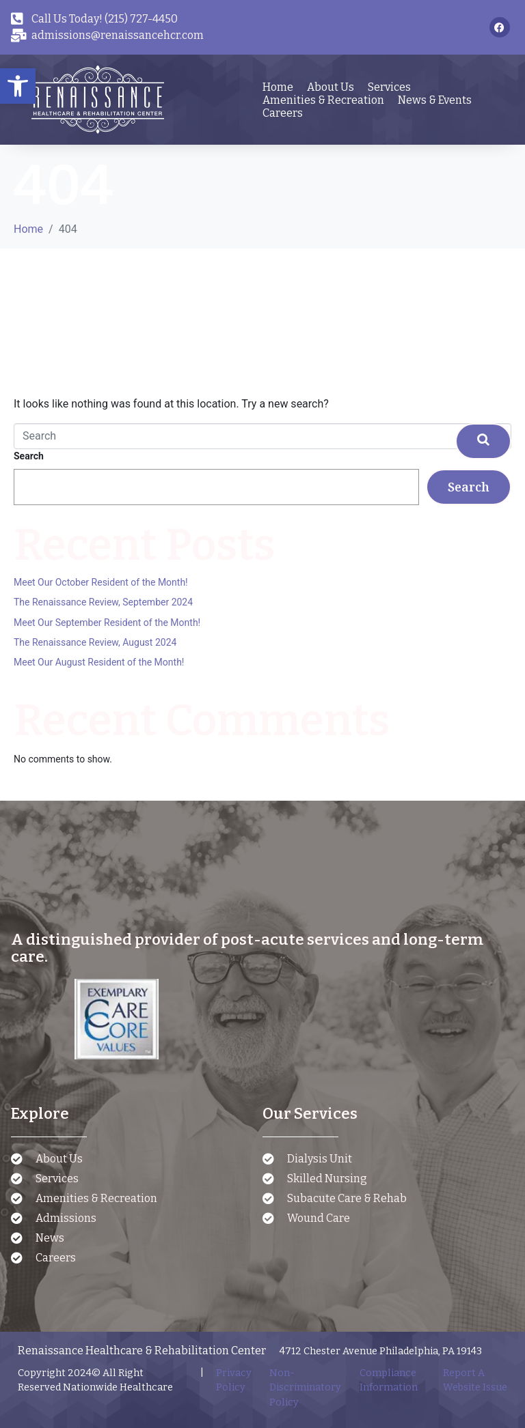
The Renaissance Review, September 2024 (103, 602)
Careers (282, 112)
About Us (330, 87)
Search (29, 456)
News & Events (435, 100)
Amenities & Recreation (323, 100)
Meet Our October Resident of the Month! (101, 582)
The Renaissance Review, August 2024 (95, 642)
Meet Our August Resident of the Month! (99, 662)
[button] (18, 86)
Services (389, 87)
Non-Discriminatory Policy (305, 1387)
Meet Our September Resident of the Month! (107, 622)
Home (277, 87)
